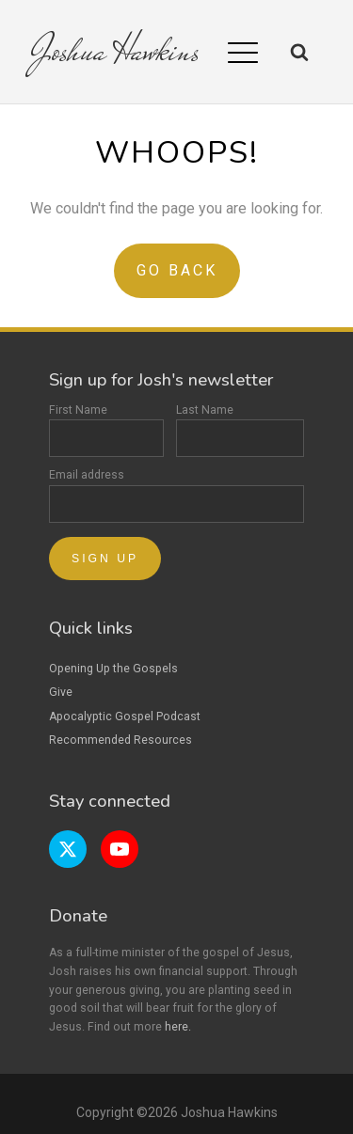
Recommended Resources (120, 740)
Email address (176, 495)
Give (60, 692)
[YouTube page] (119, 849)
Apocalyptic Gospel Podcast (125, 716)
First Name (106, 430)
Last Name (240, 430)
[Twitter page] (68, 849)
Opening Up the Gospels (113, 668)
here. (178, 1026)
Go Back (176, 270)
